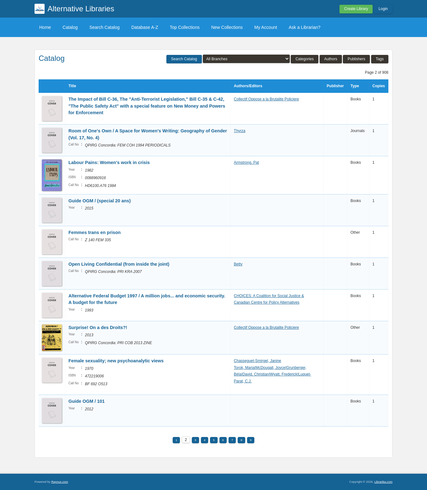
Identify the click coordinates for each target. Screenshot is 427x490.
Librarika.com (383, 481)
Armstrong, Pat (246, 162)
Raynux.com (59, 481)
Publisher (335, 86)
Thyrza (240, 131)
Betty (238, 264)
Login (383, 9)
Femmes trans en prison (94, 232)
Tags (380, 59)
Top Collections (185, 27)
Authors (330, 59)
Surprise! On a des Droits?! (97, 327)
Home (45, 27)
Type (354, 86)
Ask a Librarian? (304, 27)
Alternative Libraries (81, 8)
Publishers (356, 59)
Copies (378, 86)
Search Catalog (104, 27)
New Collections (227, 27)
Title (72, 86)
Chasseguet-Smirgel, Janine (257, 361)
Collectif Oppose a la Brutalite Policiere (266, 99)
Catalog (70, 27)
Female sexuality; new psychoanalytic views (116, 360)
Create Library (356, 9)
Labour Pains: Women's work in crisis (109, 162)
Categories (304, 59)
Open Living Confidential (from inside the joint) (118, 264)
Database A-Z (144, 27)
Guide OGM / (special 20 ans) (99, 200)
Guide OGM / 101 (86, 401)
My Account (265, 27)
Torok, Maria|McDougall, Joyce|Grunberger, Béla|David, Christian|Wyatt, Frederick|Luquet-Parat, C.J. (272, 374)
